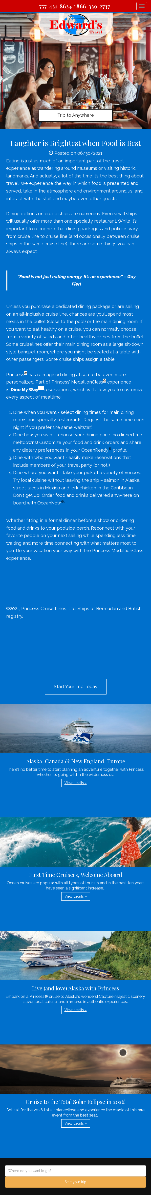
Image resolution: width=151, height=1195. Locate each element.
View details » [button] (76, 783)
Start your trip (75, 1182)
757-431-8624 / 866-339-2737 (74, 6)
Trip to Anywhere (75, 115)
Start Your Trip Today (75, 686)
